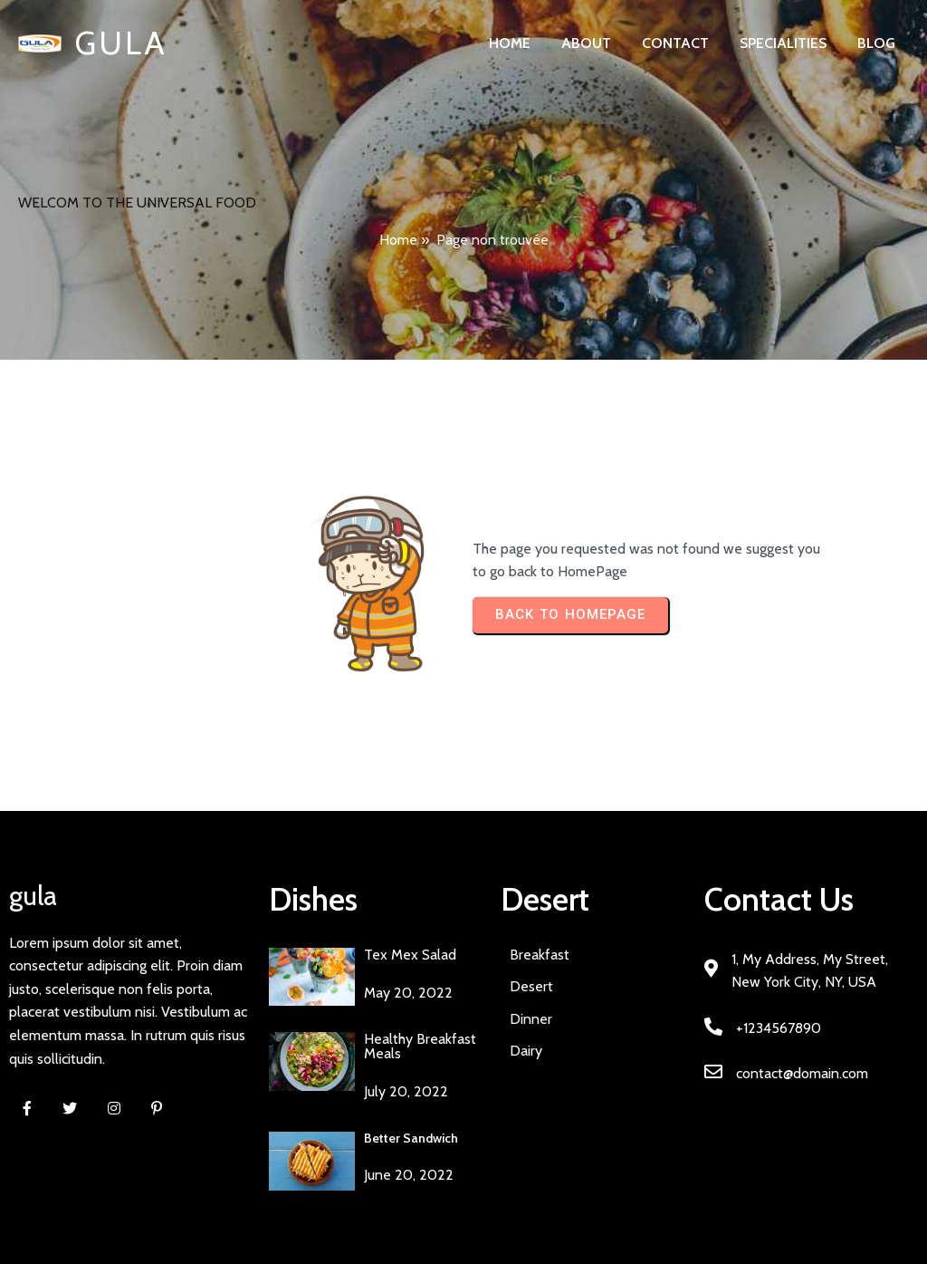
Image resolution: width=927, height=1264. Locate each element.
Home (398, 239)
